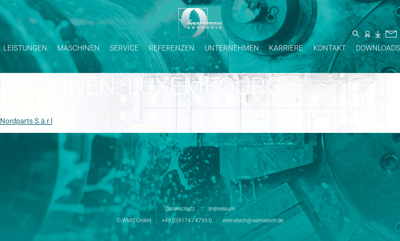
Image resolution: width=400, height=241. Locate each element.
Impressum (222, 209)
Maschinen (78, 48)
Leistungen (25, 48)
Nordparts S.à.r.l (26, 121)
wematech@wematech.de (253, 220)
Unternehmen (232, 48)
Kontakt (329, 48)
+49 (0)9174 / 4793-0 (187, 220)
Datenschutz (180, 209)
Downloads (378, 48)
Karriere (286, 48)
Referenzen (171, 48)
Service (124, 48)
